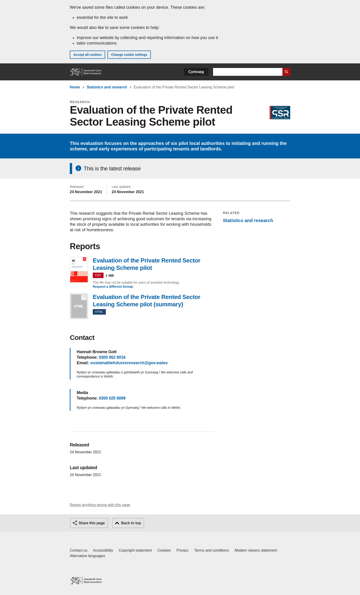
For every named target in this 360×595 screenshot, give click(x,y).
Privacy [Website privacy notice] (182, 550)
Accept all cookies (87, 54)
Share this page (92, 523)
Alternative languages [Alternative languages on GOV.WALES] (87, 556)
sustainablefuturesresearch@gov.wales (129, 363)
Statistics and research (107, 87)
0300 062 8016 (112, 357)
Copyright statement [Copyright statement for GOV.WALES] (135, 550)
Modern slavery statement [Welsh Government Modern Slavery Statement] (256, 550)
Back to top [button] (131, 523)
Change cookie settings (129, 54)
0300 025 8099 (112, 398)
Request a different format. (113, 286)
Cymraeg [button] (196, 72)
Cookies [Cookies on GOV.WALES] (164, 550)
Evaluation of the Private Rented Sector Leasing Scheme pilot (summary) (79, 306)
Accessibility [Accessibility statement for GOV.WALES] (103, 550)
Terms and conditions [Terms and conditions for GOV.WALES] (211, 550)
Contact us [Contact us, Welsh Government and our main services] (78, 550)
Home (75, 87)
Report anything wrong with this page (100, 505)
